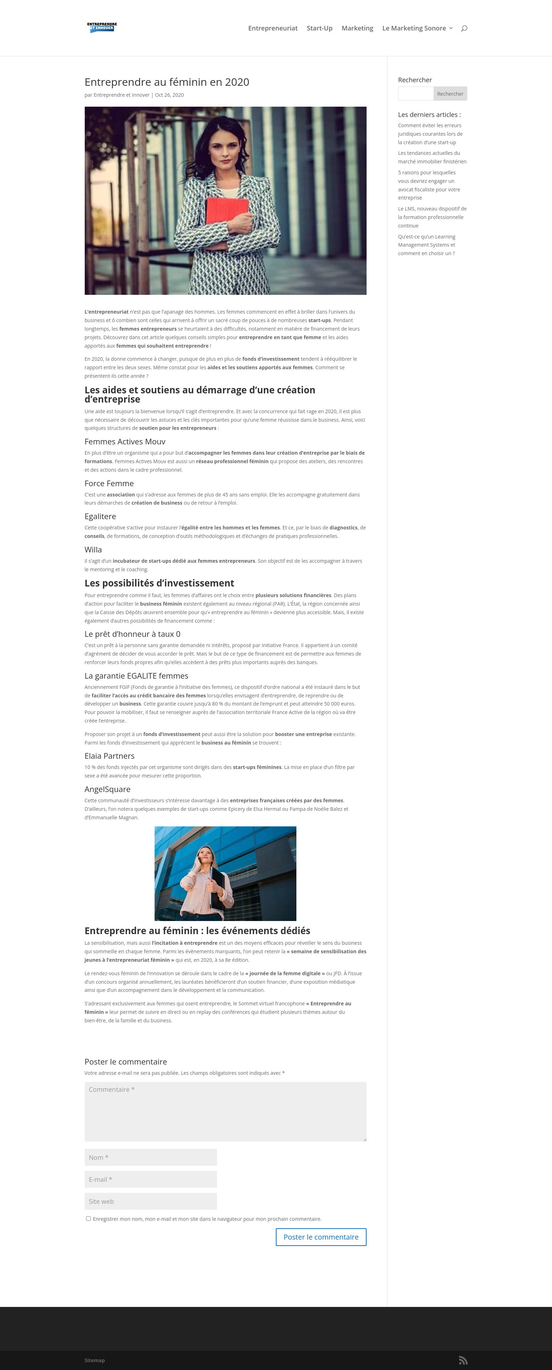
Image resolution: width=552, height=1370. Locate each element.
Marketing (357, 29)
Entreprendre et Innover (122, 94)
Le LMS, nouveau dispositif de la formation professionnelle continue (432, 217)
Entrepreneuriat (273, 29)
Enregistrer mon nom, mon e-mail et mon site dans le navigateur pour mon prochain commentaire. (207, 1218)
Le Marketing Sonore (414, 29)
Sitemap (95, 1360)
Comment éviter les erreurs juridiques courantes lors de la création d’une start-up (430, 134)
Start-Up (320, 29)
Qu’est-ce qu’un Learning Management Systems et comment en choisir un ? (426, 245)
